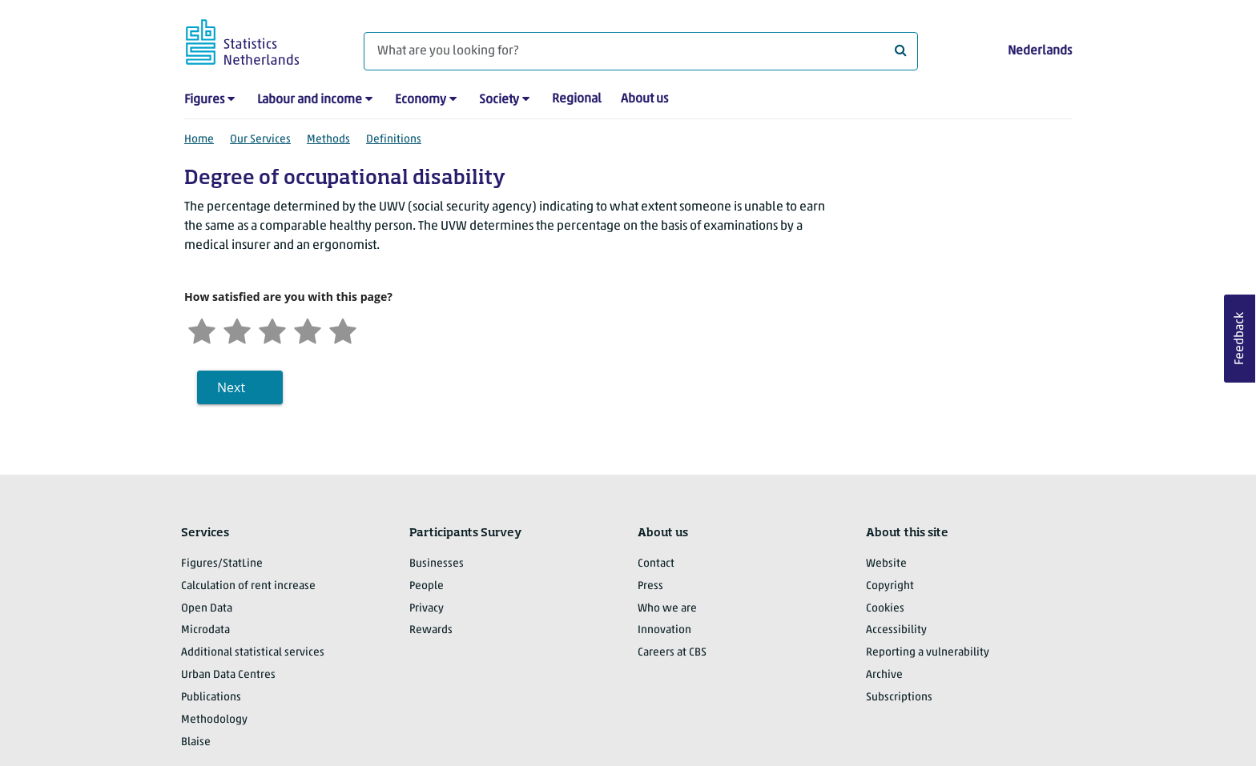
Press (650, 586)
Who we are (667, 609)
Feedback (1240, 338)
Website (886, 564)
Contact (656, 564)
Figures (204, 100)
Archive (884, 675)
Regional (577, 99)
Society (499, 100)
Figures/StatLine (222, 564)
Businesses (436, 564)
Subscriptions (899, 697)
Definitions (393, 139)
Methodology (214, 720)
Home (199, 139)
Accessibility (896, 630)
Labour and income (309, 100)
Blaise (196, 742)
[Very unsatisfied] (201, 329)
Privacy (426, 609)
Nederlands (1040, 51)
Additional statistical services (252, 653)
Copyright (890, 586)
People (426, 586)
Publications (211, 697)
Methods (328, 139)
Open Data (206, 609)
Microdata (205, 630)
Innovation (664, 630)
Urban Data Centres (228, 675)
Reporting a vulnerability (927, 653)
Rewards (431, 630)
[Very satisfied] (342, 329)
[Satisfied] (307, 329)
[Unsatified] (237, 329)
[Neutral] (272, 329)
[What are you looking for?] (641, 51)
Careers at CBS (672, 653)
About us (644, 99)
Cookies (885, 609)
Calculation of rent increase (248, 586)
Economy (420, 100)
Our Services (260, 139)
